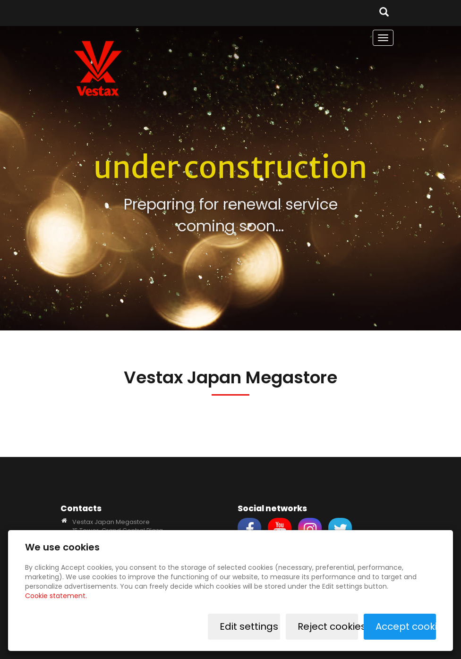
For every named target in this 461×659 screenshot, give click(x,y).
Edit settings (249, 626)
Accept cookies (406, 626)
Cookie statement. (56, 595)
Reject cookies (328, 626)
